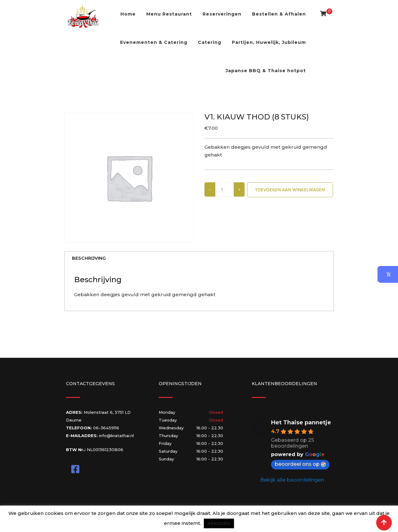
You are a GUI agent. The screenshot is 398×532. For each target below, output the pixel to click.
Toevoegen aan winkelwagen (290, 190)
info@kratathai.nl (116, 436)
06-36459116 (106, 428)
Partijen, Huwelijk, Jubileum (269, 42)
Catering (209, 42)
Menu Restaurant (169, 14)
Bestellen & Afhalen (279, 14)
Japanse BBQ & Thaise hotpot (266, 70)
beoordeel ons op (300, 465)
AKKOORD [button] (219, 523)
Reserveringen (222, 14)
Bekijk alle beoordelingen (292, 481)
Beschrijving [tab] (91, 259)
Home (128, 14)
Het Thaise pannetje (301, 423)
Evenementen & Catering (153, 42)
